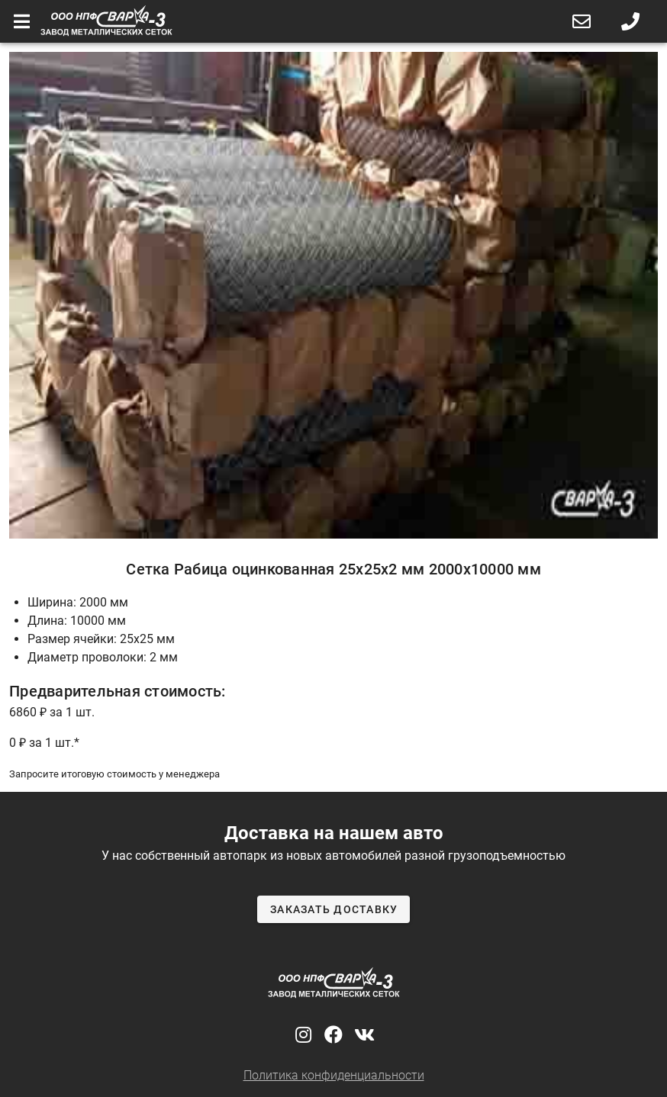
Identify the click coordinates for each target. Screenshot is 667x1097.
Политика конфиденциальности (333, 1075)
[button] (581, 21)
